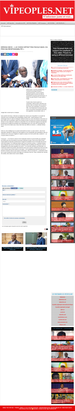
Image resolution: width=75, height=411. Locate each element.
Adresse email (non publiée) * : (9, 194)
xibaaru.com (62, 324)
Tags (48, 408)
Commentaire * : (5, 204)
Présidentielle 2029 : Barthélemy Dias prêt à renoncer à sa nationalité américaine (12, 248)
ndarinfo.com (62, 314)
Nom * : (4, 190)
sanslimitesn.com (62, 317)
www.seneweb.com (62, 322)
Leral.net (62, 312)
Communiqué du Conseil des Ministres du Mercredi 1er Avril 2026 (61, 241)
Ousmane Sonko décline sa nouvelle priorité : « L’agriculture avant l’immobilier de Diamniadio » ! (62, 198)
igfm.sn (62, 309)
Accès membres (22, 408)
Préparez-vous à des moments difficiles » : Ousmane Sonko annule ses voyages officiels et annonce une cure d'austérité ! (62, 84)
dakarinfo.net (62, 302)
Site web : (4, 199)
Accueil (3, 23)
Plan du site (28, 408)
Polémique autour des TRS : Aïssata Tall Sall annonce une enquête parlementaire (62, 209)
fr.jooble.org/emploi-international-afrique (62, 304)
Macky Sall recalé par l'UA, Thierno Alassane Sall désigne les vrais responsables (62, 177)
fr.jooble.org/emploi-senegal (62, 307)
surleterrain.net (62, 319)
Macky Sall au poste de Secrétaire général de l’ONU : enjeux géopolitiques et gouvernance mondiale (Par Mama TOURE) (62, 219)
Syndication (35, 408)
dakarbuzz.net (62, 299)
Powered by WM (52, 408)
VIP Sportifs (10, 23)
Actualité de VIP (20, 23)
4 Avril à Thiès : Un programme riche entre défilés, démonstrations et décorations (62, 80)
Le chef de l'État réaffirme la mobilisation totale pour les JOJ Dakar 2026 (61, 76)
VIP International (6, 26)
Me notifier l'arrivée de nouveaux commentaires (14, 218)
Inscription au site (42, 408)
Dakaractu (62, 297)
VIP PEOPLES (60, 23)
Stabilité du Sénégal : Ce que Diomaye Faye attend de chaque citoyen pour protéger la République (36, 248)
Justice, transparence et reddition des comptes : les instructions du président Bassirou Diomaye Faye (61, 401)
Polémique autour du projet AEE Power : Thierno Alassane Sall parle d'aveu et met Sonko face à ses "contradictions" (61, 166)
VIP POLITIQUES (31, 23)
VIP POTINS (51, 23)
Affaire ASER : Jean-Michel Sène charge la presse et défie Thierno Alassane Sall (62, 381)
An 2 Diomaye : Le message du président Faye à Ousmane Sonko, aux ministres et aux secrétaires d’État (62, 156)
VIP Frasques (42, 23)
